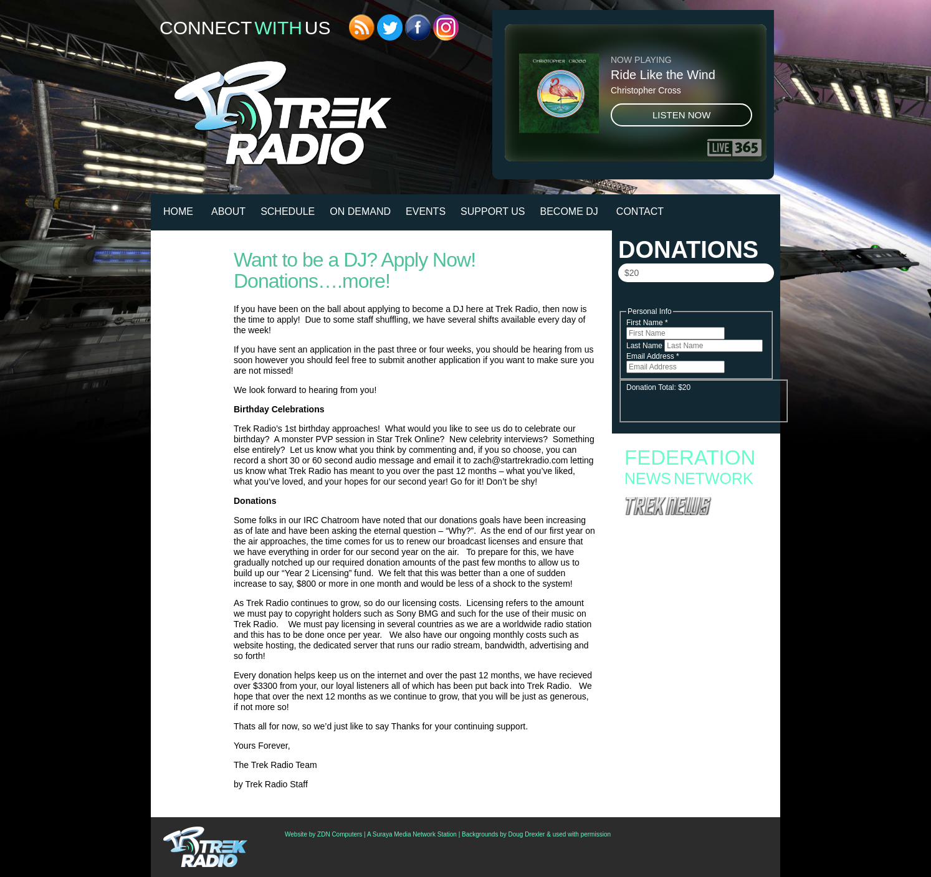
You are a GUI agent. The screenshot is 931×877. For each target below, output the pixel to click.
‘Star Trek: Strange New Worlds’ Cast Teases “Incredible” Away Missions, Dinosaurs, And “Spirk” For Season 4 (692, 727)
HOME (178, 211)
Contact (640, 211)
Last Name (645, 345)
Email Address (652, 356)
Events (426, 211)
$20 (631, 273)
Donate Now (695, 299)
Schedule (287, 211)
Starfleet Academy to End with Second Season (695, 596)
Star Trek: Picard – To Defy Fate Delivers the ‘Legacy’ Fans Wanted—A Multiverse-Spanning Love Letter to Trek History (695, 532)
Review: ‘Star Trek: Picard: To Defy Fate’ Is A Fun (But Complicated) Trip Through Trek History (692, 704)
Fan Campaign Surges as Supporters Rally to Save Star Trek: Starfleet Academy (693, 583)
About (228, 211)
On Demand (360, 211)
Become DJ (569, 211)
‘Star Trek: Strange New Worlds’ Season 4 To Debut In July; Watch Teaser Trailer (693, 747)
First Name (647, 322)
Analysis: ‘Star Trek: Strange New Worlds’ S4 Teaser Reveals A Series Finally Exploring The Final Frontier (694, 680)
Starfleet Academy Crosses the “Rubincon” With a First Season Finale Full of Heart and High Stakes (690, 612)
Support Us (493, 211)
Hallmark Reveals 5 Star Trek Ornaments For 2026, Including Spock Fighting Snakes (693, 660)
